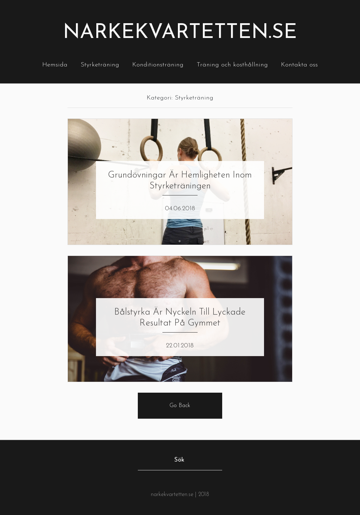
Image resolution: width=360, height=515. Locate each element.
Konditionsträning (158, 65)
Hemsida (55, 65)
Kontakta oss (299, 65)
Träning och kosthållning (232, 65)
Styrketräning (100, 65)
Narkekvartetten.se (180, 32)
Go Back (179, 405)
